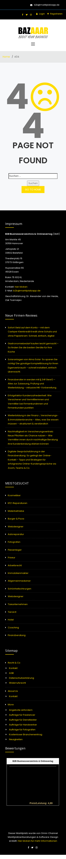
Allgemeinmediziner (19, 580)
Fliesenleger (15, 549)
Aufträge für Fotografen (22, 729)
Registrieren (56, 13)
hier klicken (21, 286)
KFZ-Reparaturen (17, 503)
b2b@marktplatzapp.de (44, 4)
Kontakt (13, 668)
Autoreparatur (16, 534)
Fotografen (14, 542)
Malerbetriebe (16, 511)
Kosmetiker (14, 495)
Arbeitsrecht (15, 565)
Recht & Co (14, 662)
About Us (13, 691)
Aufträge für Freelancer (22, 715)
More (11, 704)
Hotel (11, 619)
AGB (11, 673)
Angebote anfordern (20, 710)
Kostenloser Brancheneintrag (25, 734)
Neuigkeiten (16, 739)
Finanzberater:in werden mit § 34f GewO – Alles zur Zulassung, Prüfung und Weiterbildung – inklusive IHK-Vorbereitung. (32, 383)
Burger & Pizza (16, 518)
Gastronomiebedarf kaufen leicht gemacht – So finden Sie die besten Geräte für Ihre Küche (33, 347)
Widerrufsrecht (17, 683)
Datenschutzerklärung (21, 678)
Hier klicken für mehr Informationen (37, 841)
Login (42, 13)
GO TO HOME (33, 189)
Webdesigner (15, 526)
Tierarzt (12, 612)
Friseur (11, 557)
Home (7, 56)
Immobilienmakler (18, 573)
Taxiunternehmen (18, 604)
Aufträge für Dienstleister (23, 719)
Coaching (13, 627)
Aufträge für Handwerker (23, 724)
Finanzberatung (17, 635)
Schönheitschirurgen (19, 588)
